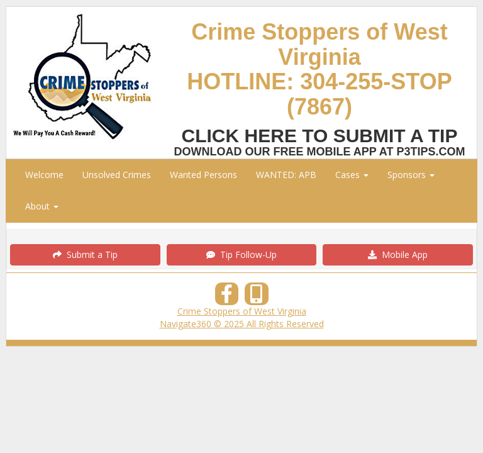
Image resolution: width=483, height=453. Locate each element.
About (41, 206)
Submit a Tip (85, 254)
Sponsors (411, 175)
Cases (352, 175)
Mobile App (398, 254)
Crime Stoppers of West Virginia (241, 311)
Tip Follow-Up (241, 254)
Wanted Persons (203, 175)
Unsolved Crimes (116, 175)
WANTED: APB (286, 175)
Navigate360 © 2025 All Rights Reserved (242, 324)
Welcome (44, 175)
